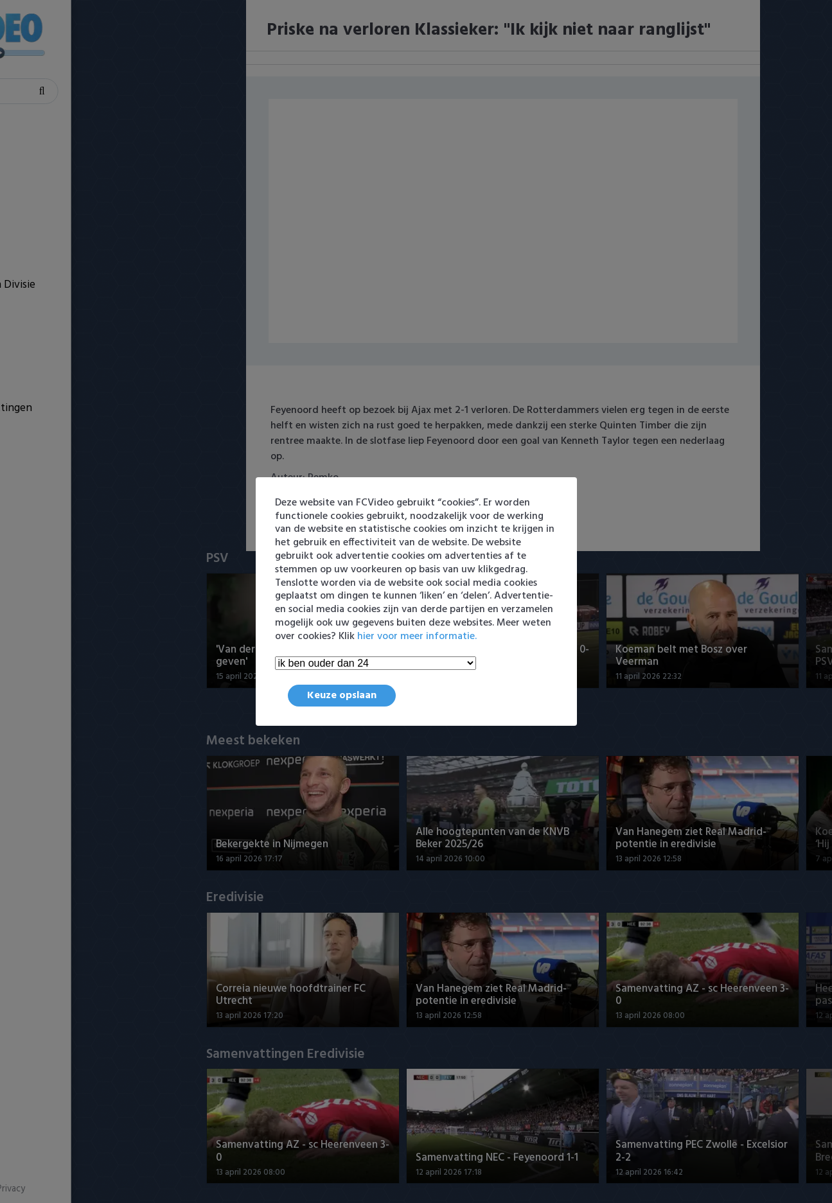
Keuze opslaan (341, 695)
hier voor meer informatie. (417, 636)
